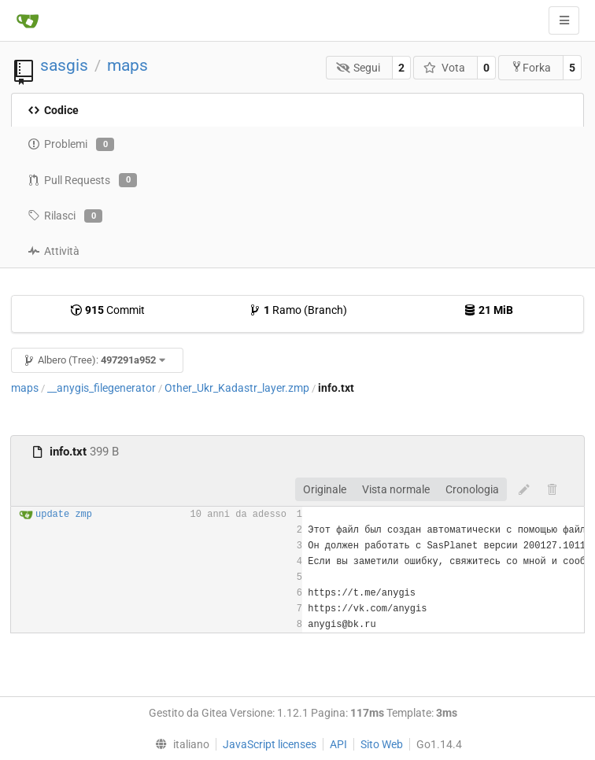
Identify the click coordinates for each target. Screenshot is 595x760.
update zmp (63, 514)
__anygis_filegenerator (101, 388)
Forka (531, 67)
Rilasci (65, 216)
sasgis (64, 65)
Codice (53, 110)
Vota (444, 67)
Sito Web (381, 744)
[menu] (178, 744)
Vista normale (396, 489)
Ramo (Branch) (298, 310)
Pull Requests (82, 180)
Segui (358, 67)
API (338, 744)
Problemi (71, 145)
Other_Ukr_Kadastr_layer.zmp (236, 388)
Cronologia (472, 489)
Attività (53, 251)
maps (127, 65)
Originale (324, 489)
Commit (107, 310)
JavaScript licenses (269, 744)
